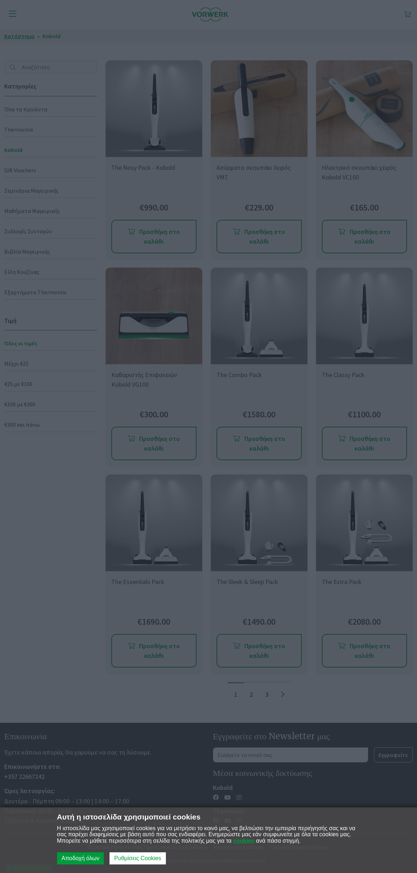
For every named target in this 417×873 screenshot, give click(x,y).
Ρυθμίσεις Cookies (137, 858)
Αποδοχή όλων (80, 858)
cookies (243, 841)
